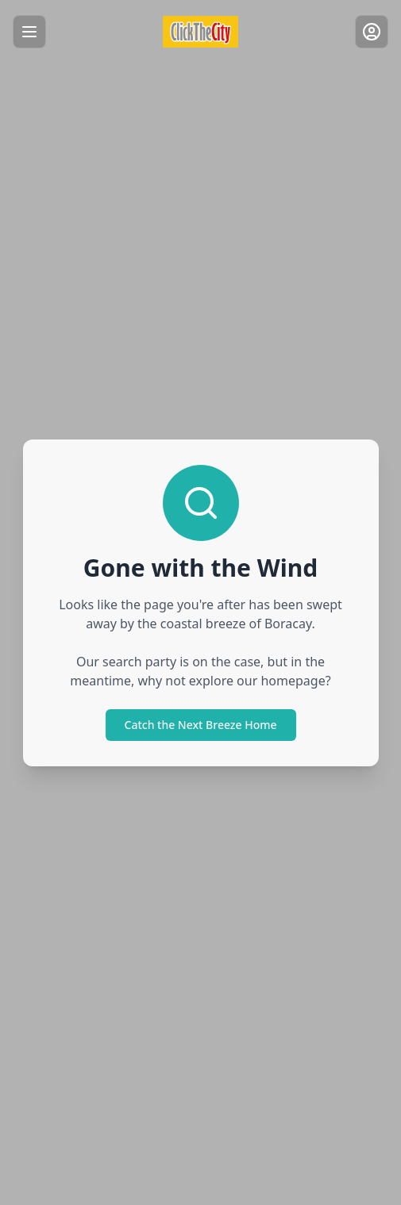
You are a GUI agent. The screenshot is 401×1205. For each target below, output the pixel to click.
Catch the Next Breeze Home (201, 724)
